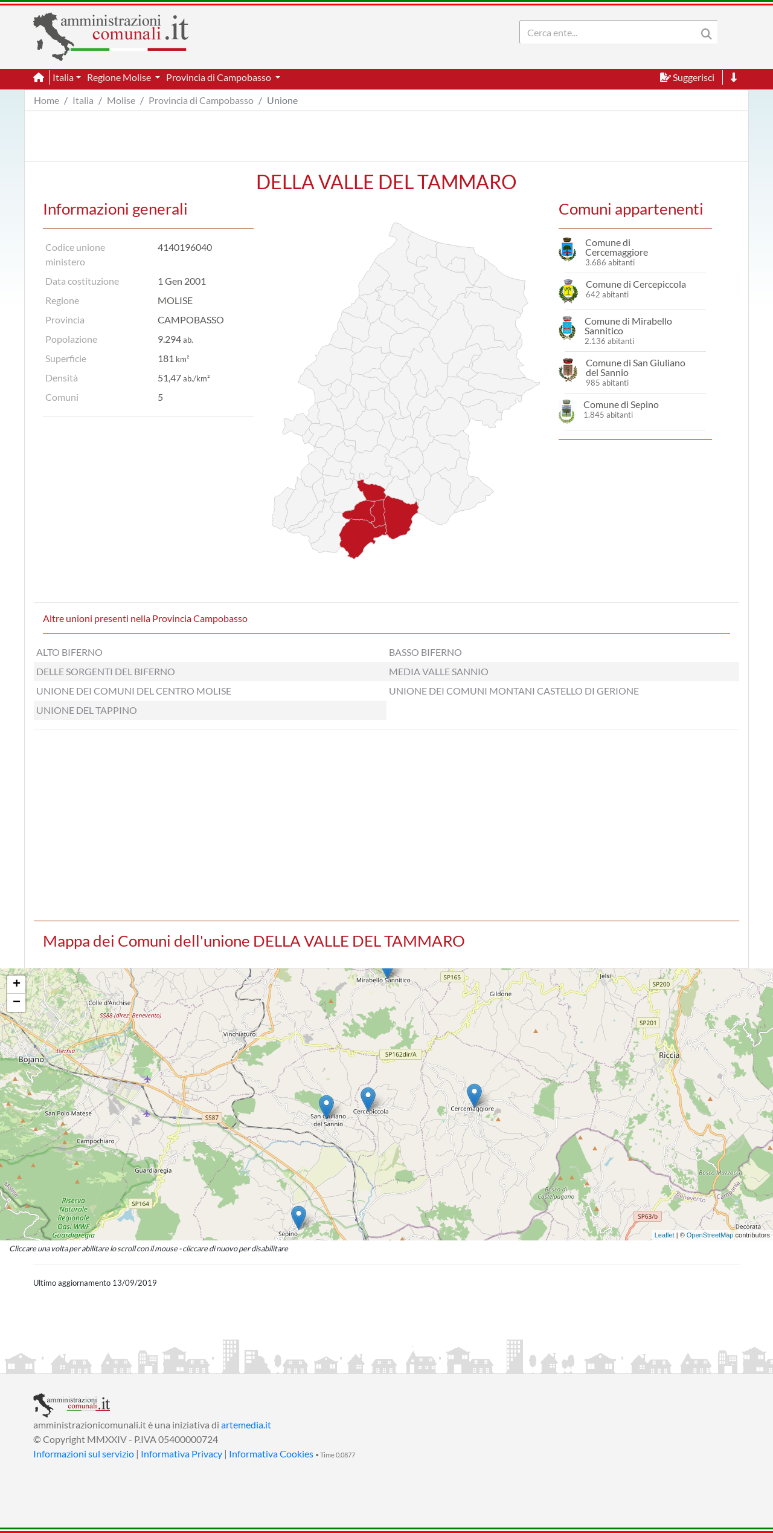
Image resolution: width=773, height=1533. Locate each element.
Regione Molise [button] (120, 77)
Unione (282, 100)
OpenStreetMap (710, 1235)
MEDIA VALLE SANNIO (439, 671)
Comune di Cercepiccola (636, 284)
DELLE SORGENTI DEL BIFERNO (105, 671)
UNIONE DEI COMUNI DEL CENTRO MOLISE (133, 690)
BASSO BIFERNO (425, 652)
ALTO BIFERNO (69, 652)
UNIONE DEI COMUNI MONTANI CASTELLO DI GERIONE (514, 690)
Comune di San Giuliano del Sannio (635, 367)
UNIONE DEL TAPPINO (86, 710)
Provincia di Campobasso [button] (219, 77)
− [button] (17, 1003)
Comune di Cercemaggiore (616, 247)
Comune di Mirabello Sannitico (628, 325)
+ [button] (17, 985)
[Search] (610, 32)
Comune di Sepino (621, 404)
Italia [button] (63, 77)
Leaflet (665, 1235)
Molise (121, 100)
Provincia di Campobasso (201, 100)
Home (46, 100)
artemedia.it (246, 1424)
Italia (83, 100)
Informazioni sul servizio (83, 1453)
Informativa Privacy (181, 1453)
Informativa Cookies (271, 1453)
